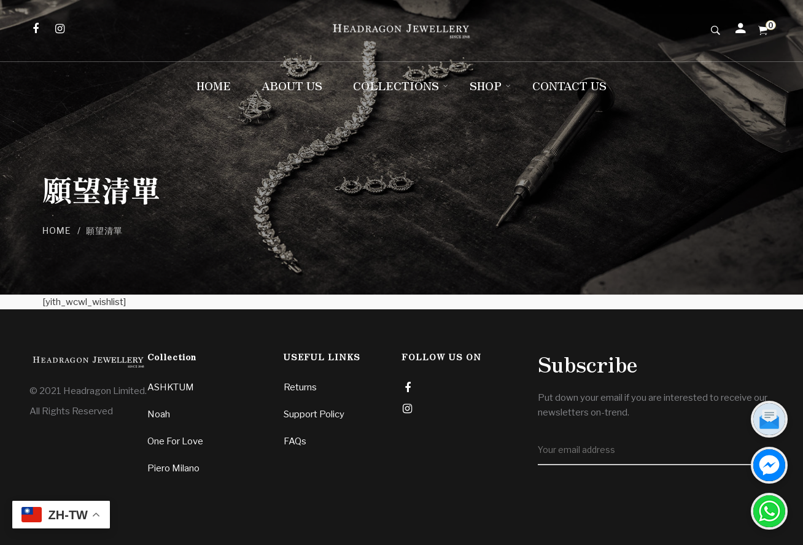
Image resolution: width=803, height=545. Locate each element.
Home (56, 230)
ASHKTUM (170, 387)
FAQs (295, 441)
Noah (158, 414)
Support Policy (314, 414)
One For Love (175, 441)
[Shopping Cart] (762, 30)
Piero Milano (173, 468)
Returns (300, 387)
